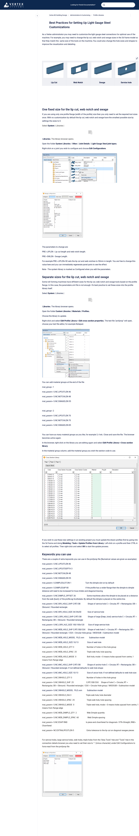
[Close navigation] (37, 16)
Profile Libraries (98, 15)
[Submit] (104, 5)
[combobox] (118, 5)
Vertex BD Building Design (58, 15)
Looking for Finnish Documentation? (82, 5)
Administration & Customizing (80, 15)
